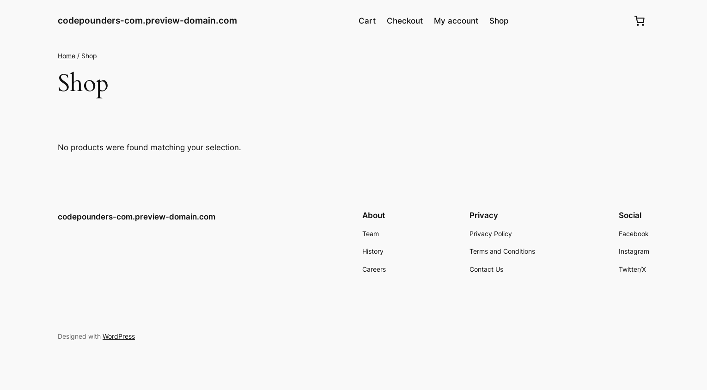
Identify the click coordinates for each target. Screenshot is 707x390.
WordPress (119, 336)
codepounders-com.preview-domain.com (147, 20)
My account (456, 20)
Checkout (405, 20)
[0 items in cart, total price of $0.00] (639, 20)
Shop (499, 20)
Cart (367, 20)
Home (66, 56)
